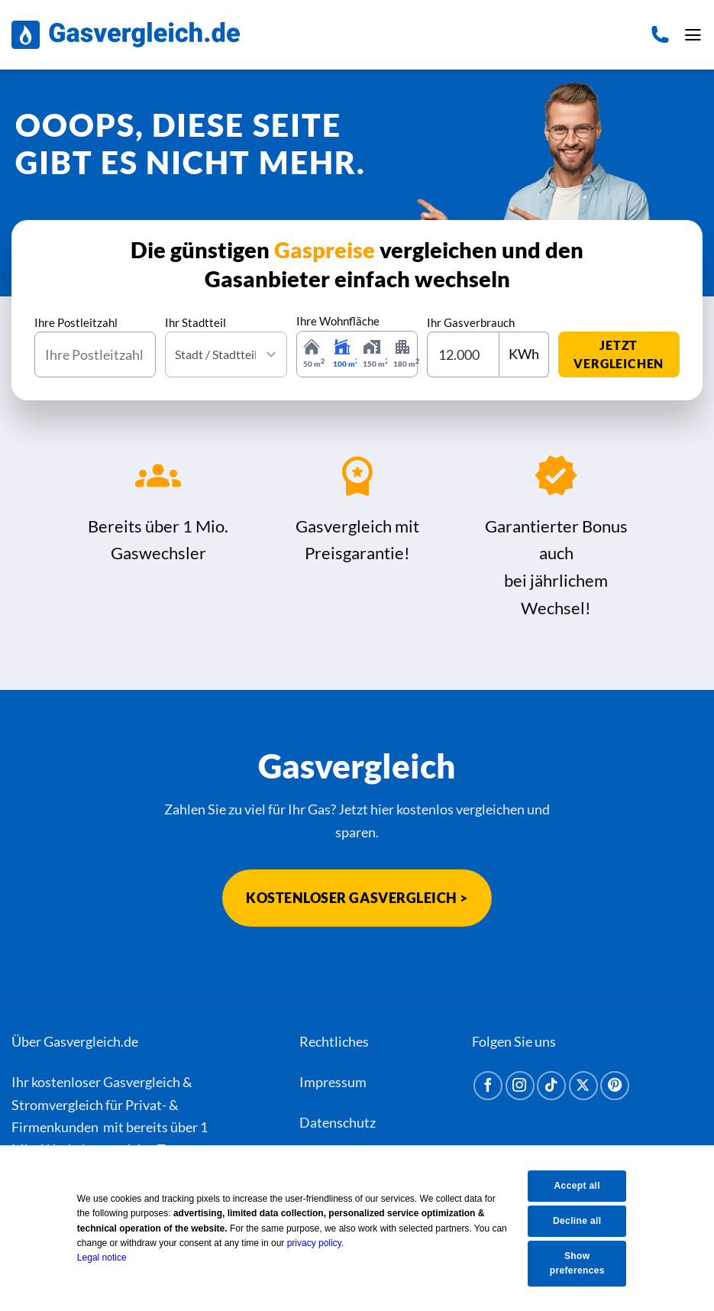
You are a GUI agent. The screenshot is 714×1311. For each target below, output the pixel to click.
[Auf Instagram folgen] (520, 1085)
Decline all (582, 1220)
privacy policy (324, 1242)
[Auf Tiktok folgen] (551, 1085)
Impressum (333, 1081)
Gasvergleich (141, 1081)
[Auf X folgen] (583, 1085)
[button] (692, 35)
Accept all (582, 1185)
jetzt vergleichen (618, 354)
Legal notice (112, 1256)
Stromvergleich (57, 1104)
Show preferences (582, 1263)
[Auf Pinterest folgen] (614, 1085)
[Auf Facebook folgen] (487, 1085)
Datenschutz (337, 1123)
